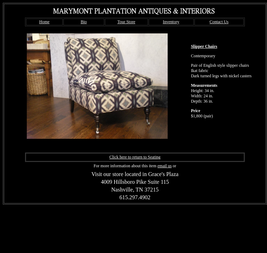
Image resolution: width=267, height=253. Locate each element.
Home (44, 21)
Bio (84, 21)
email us (164, 165)
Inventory (171, 21)
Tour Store (126, 21)
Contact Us (219, 21)
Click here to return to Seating (135, 157)
